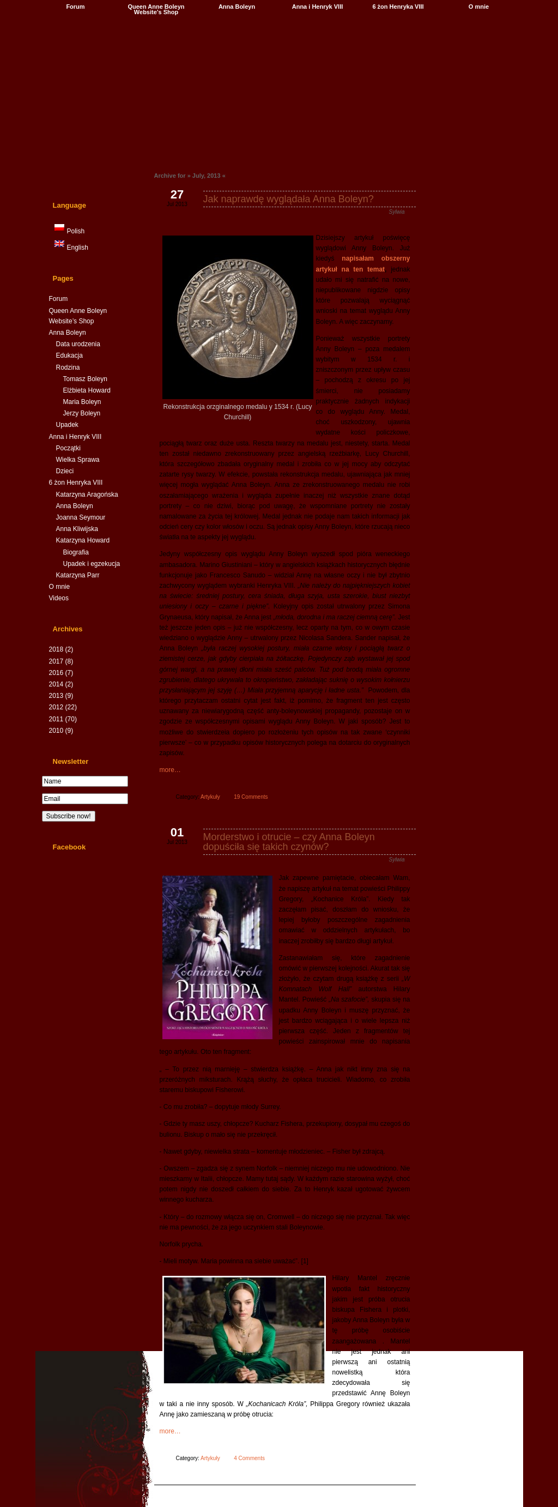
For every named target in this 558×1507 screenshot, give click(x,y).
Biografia (75, 552)
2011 (62, 719)
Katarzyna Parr (77, 575)
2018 (60, 649)
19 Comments (251, 797)
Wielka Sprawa (77, 459)
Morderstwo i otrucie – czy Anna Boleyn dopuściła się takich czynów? (288, 841)
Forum (75, 6)
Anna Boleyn (236, 6)
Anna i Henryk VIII (317, 6)
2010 (60, 730)
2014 (60, 684)
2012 (62, 707)
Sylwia (396, 212)
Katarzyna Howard (83, 540)
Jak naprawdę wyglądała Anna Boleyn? (288, 199)
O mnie (478, 6)
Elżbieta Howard (86, 390)
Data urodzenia (78, 344)
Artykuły (210, 797)
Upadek (67, 425)
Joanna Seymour (80, 517)
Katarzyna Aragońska (87, 494)
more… (169, 770)
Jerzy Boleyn (81, 413)
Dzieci (65, 471)
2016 (60, 673)
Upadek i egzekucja (91, 564)
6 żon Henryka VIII (397, 6)
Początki (68, 448)
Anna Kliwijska (77, 529)
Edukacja (69, 355)
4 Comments (249, 1458)
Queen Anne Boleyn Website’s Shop (156, 9)
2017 (60, 661)
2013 (60, 696)
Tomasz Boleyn (85, 379)
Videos (58, 598)
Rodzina (68, 367)
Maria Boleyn (82, 402)
